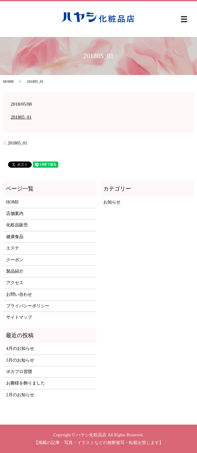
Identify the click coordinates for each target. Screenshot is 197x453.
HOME (8, 81)
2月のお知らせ (20, 394)
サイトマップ (19, 317)
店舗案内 (14, 213)
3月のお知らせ (20, 360)
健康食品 (14, 236)
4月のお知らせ (20, 348)
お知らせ (112, 202)
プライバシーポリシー (27, 306)
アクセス (14, 282)
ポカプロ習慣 (19, 371)
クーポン (14, 260)
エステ (12, 248)
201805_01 (21, 117)
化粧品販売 (17, 225)
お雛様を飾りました (25, 383)
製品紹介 (14, 271)
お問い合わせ (19, 294)
